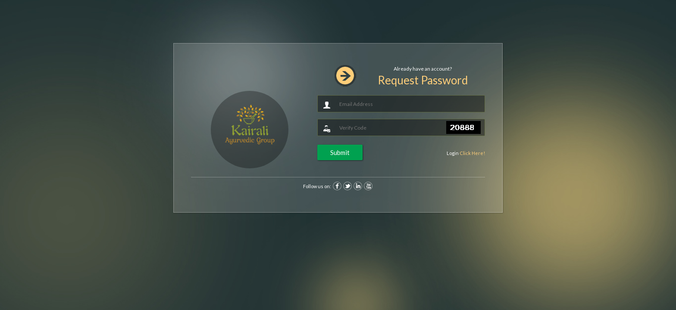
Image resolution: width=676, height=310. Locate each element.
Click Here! (472, 153)
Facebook (337, 186)
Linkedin (358, 186)
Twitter (347, 186)
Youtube (368, 186)
